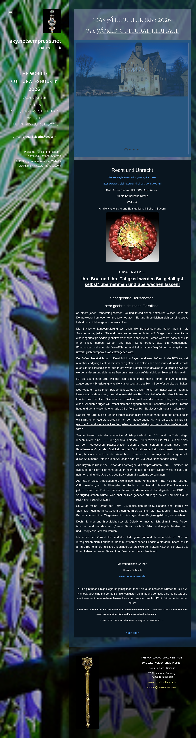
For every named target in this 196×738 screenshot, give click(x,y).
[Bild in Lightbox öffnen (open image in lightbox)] (87, 692)
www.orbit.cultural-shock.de (161, 682)
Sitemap (56, 155)
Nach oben (132, 632)
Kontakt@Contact (38, 155)
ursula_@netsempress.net (161, 687)
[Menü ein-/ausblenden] (10, 11)
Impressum (52, 151)
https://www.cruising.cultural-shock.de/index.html (132, 183)
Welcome (29, 151)
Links (41, 151)
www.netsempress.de (132, 576)
